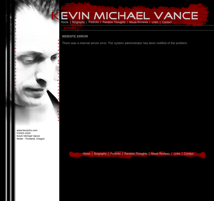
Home (64, 22)
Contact (167, 22)
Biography (78, 22)
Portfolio (93, 22)
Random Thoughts (114, 22)
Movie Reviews (138, 22)
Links (155, 22)
